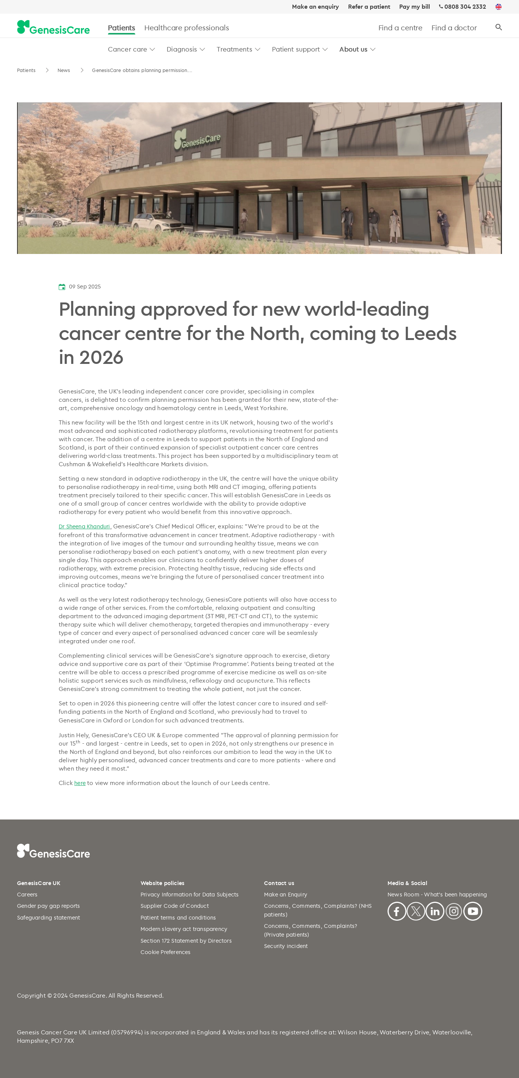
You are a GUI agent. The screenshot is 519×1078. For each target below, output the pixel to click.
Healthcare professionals (186, 27)
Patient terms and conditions (178, 917)
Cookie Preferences (166, 952)
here (80, 783)
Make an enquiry (315, 6)
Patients (121, 27)
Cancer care (127, 49)
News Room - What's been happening (437, 894)
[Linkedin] (434, 910)
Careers (27, 894)
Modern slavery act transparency (184, 928)
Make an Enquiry (285, 894)
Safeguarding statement (48, 917)
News (65, 70)
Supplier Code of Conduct (175, 905)
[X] (415, 910)
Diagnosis (182, 49)
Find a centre (400, 27)
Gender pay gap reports (48, 905)
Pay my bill (414, 6)
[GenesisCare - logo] (53, 27)
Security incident (286, 946)
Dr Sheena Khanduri (84, 526)
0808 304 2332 (465, 6)
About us (353, 49)
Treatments (234, 49)
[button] (152, 49)
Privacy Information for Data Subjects (190, 894)
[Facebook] (397, 910)
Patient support (296, 49)
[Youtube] (472, 910)
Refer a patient (369, 6)
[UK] (498, 7)
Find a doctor (454, 27)
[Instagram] (453, 910)
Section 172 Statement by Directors (186, 940)
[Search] (499, 27)
